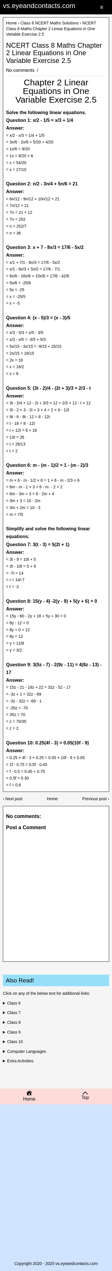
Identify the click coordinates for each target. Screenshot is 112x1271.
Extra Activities (20, 1061)
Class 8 (14, 1022)
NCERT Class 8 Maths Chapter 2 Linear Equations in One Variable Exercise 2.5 (54, 53)
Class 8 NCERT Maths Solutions (49, 23)
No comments (21, 70)
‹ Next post (13, 798)
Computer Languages (26, 1051)
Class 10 (15, 1041)
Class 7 (14, 1012)
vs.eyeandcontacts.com (39, 5)
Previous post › (95, 798)
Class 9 (14, 1032)
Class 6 (14, 1003)
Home (11, 23)
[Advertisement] (56, 1150)
